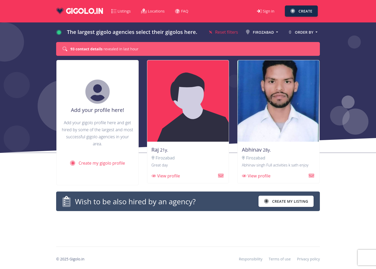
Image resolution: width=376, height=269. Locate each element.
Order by (301, 32)
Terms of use (280, 258)
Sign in (265, 11)
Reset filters (223, 32)
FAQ (181, 11)
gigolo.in (79, 11)
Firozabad (260, 32)
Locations (152, 11)
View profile (165, 176)
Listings (121, 11)
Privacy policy (308, 258)
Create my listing (286, 201)
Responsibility (250, 258)
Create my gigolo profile (97, 163)
